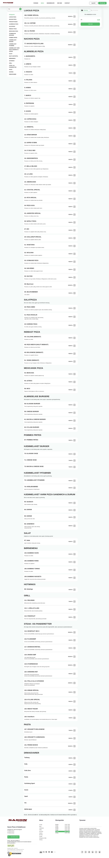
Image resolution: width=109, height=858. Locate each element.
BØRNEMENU (12, 58)
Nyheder (40, 833)
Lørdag (62, 831)
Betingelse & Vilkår (42, 838)
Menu (42, 3)
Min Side (59, 3)
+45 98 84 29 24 (13, 836)
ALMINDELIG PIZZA (13, 24)
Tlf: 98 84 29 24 (10, 831)
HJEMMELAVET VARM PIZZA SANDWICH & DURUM (14, 49)
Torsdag (62, 828)
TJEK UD (90, 24)
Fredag (62, 830)
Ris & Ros (41, 831)
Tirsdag (62, 826)
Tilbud (40, 829)
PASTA (10, 69)
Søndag (62, 833)
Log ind (93, 3)
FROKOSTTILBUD (13, 21)
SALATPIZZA (12, 26)
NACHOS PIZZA (12, 19)
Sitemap (40, 839)
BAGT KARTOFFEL (13, 56)
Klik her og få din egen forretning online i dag (15, 850)
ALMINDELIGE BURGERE (12, 34)
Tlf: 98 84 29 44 (10, 832)
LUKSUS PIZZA (12, 17)
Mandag (62, 824)
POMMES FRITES (13, 37)
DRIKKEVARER (12, 74)
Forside (36, 3)
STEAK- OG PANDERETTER (12, 66)
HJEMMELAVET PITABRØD (12, 44)
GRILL (10, 63)
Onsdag (62, 827)
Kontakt (67, 3)
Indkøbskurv (50, 3)
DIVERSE (11, 71)
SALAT (10, 53)
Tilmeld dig (102, 3)
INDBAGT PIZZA (13, 28)
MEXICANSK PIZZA (13, 31)
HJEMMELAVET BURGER (12, 40)
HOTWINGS (11, 60)
